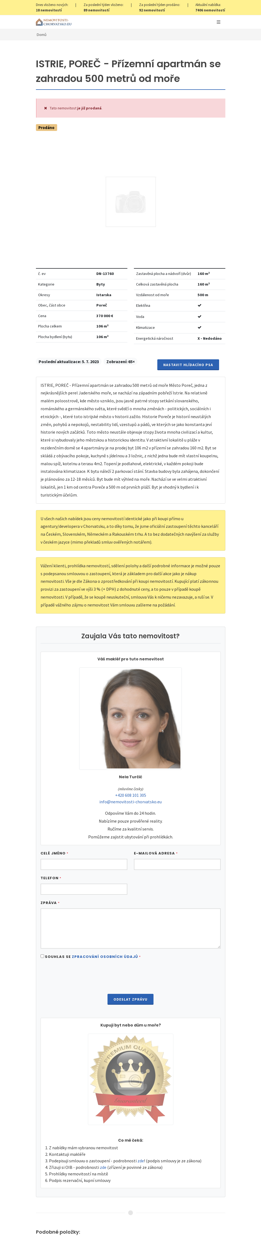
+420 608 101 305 (130, 795)
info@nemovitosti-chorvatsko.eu (130, 801)
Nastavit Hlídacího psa (188, 364)
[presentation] (130, 977)
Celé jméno (54, 853)
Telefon (51, 878)
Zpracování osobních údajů (105, 956)
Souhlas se (93, 956)
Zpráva (50, 902)
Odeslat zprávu (130, 999)
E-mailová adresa (156, 853)
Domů (42, 34)
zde (140, 1160)
